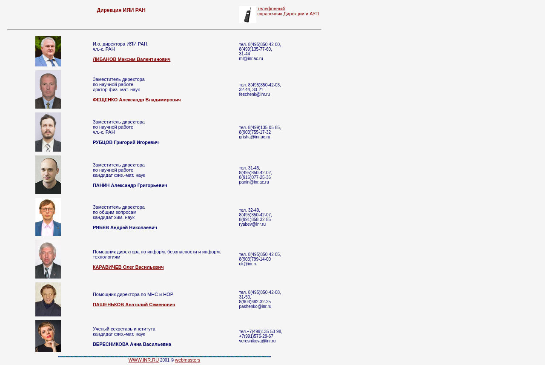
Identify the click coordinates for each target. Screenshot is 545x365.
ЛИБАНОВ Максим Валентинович (132, 59)
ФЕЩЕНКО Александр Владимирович (137, 99)
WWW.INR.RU (144, 359)
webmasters (187, 359)
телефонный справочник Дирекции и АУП (288, 11)
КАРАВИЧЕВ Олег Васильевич (128, 267)
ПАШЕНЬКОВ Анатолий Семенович (134, 304)
